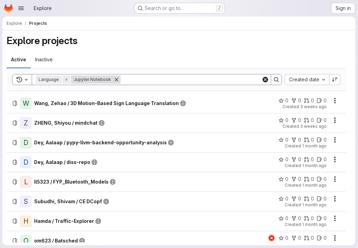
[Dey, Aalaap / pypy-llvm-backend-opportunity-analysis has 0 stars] (283, 140)
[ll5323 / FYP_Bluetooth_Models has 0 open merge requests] (309, 179)
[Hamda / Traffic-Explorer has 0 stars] (283, 218)
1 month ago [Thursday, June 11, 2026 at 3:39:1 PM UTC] (314, 185)
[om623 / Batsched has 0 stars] (283, 238)
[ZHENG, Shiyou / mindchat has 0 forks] (296, 120)
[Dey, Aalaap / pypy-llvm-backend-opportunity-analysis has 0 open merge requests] (309, 140)
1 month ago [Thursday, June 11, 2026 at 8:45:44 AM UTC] (314, 204)
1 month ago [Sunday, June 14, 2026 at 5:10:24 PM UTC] (314, 145)
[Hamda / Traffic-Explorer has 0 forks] (296, 218)
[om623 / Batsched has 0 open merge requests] (309, 238)
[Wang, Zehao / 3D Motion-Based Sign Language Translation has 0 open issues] (322, 100)
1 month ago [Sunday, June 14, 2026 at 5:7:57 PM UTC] (314, 165)
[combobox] (307, 79)
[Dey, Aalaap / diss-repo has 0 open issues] (322, 159)
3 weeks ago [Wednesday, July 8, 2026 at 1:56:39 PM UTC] (313, 106)
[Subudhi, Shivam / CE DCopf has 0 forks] (296, 199)
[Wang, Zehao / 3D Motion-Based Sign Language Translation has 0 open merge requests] (309, 100)
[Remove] (117, 79)
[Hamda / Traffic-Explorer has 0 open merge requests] (309, 218)
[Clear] (265, 79)
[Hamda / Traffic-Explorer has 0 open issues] (322, 218)
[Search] (191, 79)
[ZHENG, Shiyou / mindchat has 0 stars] (283, 120)
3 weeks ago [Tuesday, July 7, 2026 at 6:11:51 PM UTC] (313, 126)
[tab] (19, 59)
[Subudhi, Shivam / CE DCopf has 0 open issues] (322, 199)
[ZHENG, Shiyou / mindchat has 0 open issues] (322, 120)
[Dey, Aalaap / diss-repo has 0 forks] (296, 159)
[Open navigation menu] (21, 8)
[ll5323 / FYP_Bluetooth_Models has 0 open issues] (322, 179)
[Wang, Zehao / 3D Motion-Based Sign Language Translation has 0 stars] (283, 100)
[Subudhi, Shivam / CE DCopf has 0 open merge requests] (309, 199)
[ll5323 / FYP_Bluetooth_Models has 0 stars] (283, 179)
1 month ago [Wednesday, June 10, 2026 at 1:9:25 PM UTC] (314, 224)
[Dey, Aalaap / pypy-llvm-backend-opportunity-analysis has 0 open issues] (322, 140)
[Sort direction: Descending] (334, 79)
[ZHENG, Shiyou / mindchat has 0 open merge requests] (309, 120)
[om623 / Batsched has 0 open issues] (322, 238)
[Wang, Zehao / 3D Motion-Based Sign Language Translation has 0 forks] (296, 100)
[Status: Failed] (271, 238)
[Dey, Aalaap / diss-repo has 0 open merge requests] (309, 159)
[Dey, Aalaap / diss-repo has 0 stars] (283, 159)
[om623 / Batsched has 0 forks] (296, 238)
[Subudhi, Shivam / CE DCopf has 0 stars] (283, 199)
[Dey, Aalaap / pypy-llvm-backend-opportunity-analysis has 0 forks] (296, 140)
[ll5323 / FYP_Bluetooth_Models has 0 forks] (296, 179)
